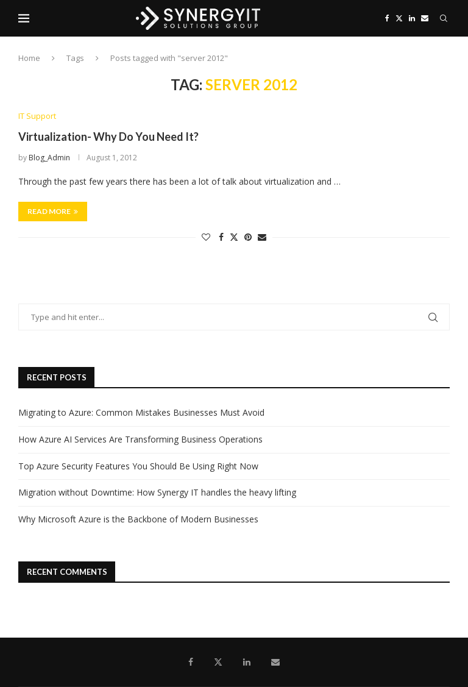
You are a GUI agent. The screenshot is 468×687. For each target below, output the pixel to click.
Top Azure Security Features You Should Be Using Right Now (138, 466)
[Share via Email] (262, 237)
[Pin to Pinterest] (248, 237)
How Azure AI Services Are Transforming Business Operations (140, 439)
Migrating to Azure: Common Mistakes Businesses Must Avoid (141, 412)
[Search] (444, 18)
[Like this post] (206, 237)
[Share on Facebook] (221, 237)
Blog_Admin (49, 157)
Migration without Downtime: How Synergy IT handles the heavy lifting (157, 492)
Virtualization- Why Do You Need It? (108, 136)
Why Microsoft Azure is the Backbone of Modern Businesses (138, 519)
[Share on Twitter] (234, 237)
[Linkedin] (412, 18)
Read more (52, 211)
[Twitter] (399, 18)
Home (29, 57)
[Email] (424, 18)
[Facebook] (387, 18)
